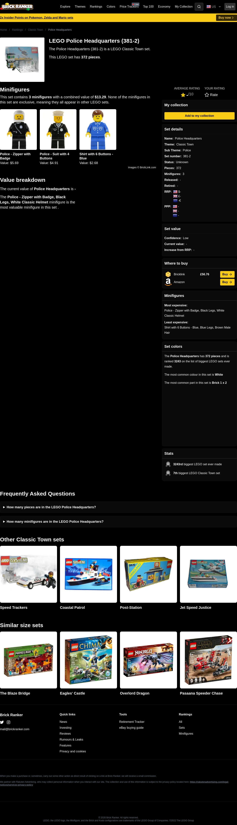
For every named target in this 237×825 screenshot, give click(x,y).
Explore (65, 6)
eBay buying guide (131, 727)
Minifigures (186, 733)
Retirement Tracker (131, 721)
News (63, 721)
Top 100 (148, 6)
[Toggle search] (199, 7)
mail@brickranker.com (14, 729)
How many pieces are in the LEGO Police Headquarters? (51, 507)
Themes (80, 6)
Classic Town (35, 29)
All (180, 721)
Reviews (65, 733)
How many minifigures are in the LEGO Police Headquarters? (55, 521)
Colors (111, 6)
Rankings (96, 6)
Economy (164, 6)
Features (65, 745)
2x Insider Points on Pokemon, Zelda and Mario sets (36, 17)
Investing (65, 727)
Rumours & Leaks (71, 739)
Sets (182, 727)
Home (3, 29)
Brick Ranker (11, 715)
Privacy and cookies (73, 751)
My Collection (184, 6)
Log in (230, 6)
